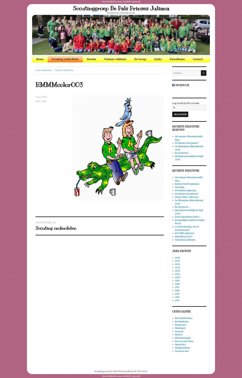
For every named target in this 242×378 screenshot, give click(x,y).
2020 (177, 277)
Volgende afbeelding (64, 70)
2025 (177, 261)
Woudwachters (182, 348)
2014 (177, 297)
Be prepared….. (182, 153)
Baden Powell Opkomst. (187, 184)
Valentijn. (180, 187)
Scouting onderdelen (65, 59)
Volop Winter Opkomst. (187, 197)
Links (158, 59)
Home (40, 59)
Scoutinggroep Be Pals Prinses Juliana (121, 8)
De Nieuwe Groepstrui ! (186, 143)
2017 (177, 287)
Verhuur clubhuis (115, 59)
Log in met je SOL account (189, 106)
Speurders (180, 344)
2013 (177, 300)
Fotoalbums (177, 59)
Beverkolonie (182, 321)
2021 (177, 274)
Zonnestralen (182, 351)
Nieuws (91, 59)
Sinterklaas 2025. (183, 236)
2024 (177, 264)
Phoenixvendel (182, 338)
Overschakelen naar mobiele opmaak (121, 1)
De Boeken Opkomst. (186, 190)
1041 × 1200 (41, 101)
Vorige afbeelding (43, 70)
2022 (177, 271)
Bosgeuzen (180, 325)
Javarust (179, 331)
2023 (177, 267)
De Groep (140, 59)
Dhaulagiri (180, 328)
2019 (177, 280)
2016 (177, 290)
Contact (198, 59)
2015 (177, 294)
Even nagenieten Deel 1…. (188, 217)
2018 (177, 284)
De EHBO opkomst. (185, 233)
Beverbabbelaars (183, 318)
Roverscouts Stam (184, 341)
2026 (177, 257)
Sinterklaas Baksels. (185, 240)
